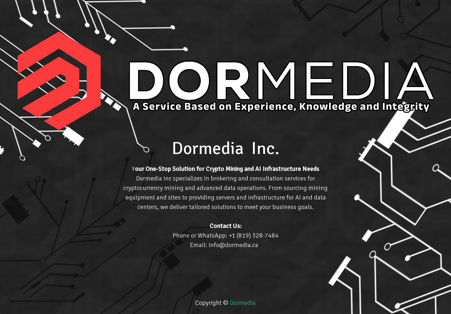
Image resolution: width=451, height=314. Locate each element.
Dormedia (243, 303)
